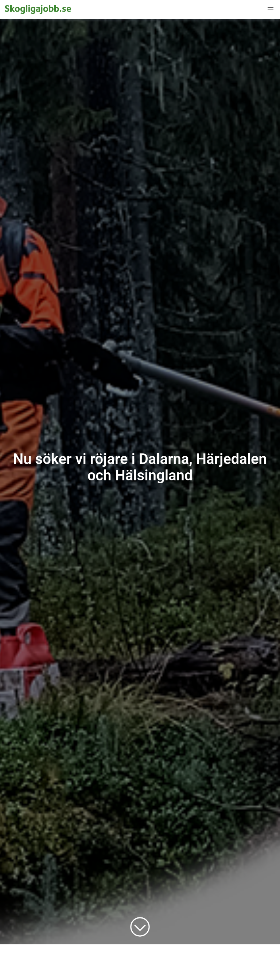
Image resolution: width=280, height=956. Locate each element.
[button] (270, 9)
